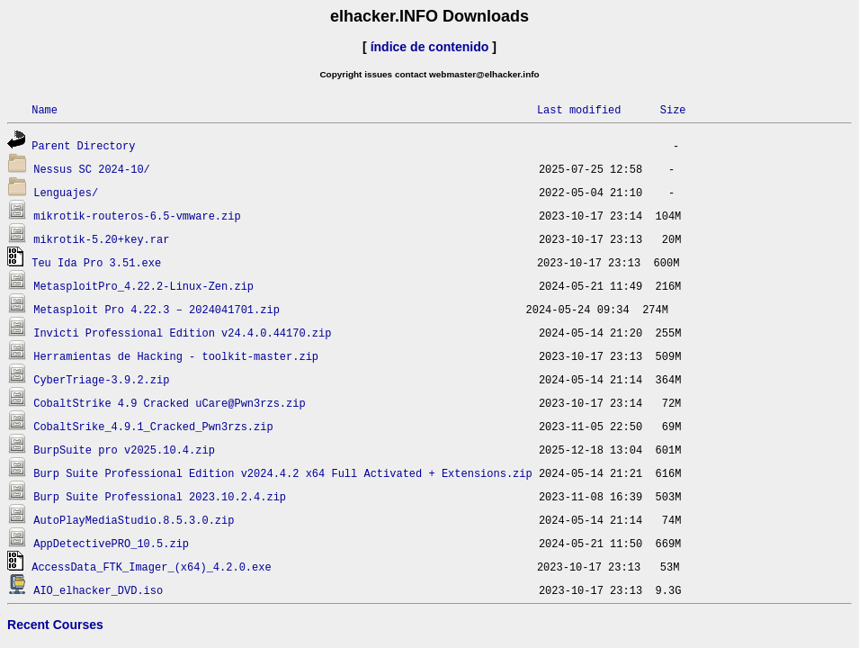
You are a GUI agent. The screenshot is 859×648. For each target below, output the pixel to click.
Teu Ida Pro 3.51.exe (96, 262)
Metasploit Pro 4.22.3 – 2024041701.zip (156, 309)
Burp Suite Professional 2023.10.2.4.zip (159, 496)
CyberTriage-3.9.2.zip (101, 379)
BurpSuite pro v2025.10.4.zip (124, 449)
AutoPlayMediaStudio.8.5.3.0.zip (133, 519)
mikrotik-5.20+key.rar (101, 239)
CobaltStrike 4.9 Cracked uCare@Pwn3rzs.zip (169, 402)
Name (44, 109)
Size (673, 109)
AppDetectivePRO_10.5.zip (111, 543)
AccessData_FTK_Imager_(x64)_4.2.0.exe (151, 566)
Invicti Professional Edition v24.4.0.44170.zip (182, 332)
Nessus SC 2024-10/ (91, 168)
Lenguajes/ (65, 192)
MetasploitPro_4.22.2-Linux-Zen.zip (143, 285)
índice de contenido (430, 47)
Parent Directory (83, 145)
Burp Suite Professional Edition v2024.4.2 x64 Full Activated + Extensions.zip (282, 473)
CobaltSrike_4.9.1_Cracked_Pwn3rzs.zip (153, 426)
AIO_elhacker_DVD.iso (98, 590)
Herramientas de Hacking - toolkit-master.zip (175, 356)
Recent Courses (55, 624)
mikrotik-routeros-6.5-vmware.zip (136, 215)
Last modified (579, 109)
